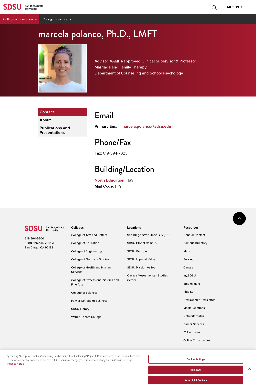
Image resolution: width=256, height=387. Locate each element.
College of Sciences (84, 293)
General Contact (194, 235)
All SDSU (238, 7)
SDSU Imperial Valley (141, 259)
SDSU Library (80, 309)
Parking (188, 259)
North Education (109, 180)
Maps (187, 251)
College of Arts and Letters (89, 235)
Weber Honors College (86, 317)
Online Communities (196, 340)
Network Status (193, 316)
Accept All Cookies (196, 382)
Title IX (188, 291)
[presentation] (77, 227)
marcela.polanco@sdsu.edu (146, 126)
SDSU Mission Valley (141, 267)
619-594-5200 (34, 238)
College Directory (55, 19)
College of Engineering (86, 251)
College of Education (18, 19)
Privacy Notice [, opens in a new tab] (15, 366)
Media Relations (194, 308)
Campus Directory (195, 243)
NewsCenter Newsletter (199, 300)
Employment (191, 283)
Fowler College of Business (89, 301)
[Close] (249, 371)
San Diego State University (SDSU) (150, 235)
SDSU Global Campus (142, 243)
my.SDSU (189, 275)
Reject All (195, 372)
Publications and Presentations (55, 130)
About (45, 120)
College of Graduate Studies (90, 259)
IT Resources (191, 332)
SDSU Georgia (137, 251)
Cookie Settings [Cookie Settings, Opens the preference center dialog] (196, 362)
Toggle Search (214, 7)
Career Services (193, 324)
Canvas (188, 267)
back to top (239, 218)
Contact (47, 112)
